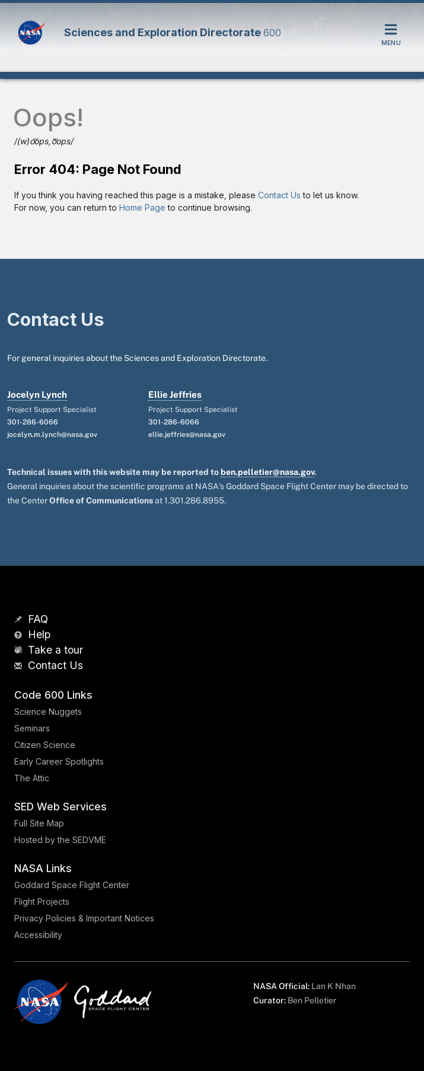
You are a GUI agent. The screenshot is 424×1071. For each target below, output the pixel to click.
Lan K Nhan (333, 986)
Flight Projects (41, 901)
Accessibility (38, 935)
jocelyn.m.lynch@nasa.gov (52, 434)
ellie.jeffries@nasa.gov (186, 434)
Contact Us (279, 195)
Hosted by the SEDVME (60, 840)
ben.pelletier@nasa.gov (267, 472)
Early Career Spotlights (59, 761)
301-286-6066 (32, 422)
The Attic (31, 778)
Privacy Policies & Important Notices (84, 918)
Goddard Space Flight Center (71, 885)
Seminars (32, 728)
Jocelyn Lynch (37, 394)
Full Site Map (39, 823)
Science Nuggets (48, 711)
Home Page (142, 207)
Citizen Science (44, 745)
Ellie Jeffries (175, 394)
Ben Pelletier (312, 1000)
